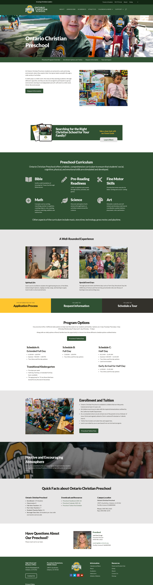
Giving (131, 2)
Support (118, 9)
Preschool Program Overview (51, 60)
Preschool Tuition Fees (76, 338)
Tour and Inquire (106, 60)
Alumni (125, 2)
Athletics (92, 9)
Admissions (71, 9)
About (61, 9)
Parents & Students (108, 2)
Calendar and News (95, 566)
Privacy (27, 584)
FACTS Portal (118, 2)
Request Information (92, 60)
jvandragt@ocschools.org (100, 543)
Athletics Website (95, 576)
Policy (32, 584)
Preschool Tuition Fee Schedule (72, 505)
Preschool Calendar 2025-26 (71, 503)
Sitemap (114, 576)
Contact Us (31, 576)
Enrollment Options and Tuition (72, 60)
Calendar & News (104, 9)
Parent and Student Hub (118, 566)
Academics (82, 9)
